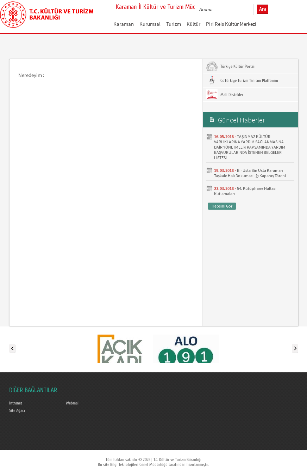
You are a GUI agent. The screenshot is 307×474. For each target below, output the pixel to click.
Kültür (193, 23)
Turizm (173, 23)
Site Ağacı (17, 410)
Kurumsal (150, 23)
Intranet (15, 403)
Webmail (73, 403)
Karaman (123, 23)
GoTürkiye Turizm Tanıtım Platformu (242, 80)
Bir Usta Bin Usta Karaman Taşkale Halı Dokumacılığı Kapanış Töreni (250, 173)
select (255, 9)
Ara (262, 9)
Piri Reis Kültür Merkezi (231, 23)
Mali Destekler (224, 94)
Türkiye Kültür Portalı (231, 66)
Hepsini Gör (222, 206)
